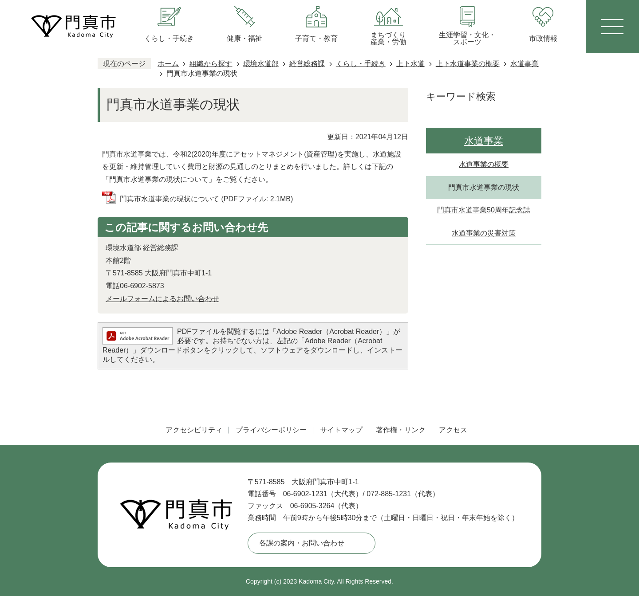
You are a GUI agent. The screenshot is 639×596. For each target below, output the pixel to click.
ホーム (168, 63)
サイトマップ (341, 430)
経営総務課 (307, 63)
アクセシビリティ (194, 430)
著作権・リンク (401, 430)
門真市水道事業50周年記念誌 (483, 210)
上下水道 (410, 63)
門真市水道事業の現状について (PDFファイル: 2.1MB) (206, 199)
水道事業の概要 (484, 164)
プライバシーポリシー (271, 430)
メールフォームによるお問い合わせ (162, 298)
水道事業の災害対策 (484, 233)
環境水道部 (261, 63)
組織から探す (210, 63)
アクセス (453, 430)
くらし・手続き (361, 63)
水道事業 (524, 63)
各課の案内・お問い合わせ (301, 543)
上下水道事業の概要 (468, 63)
